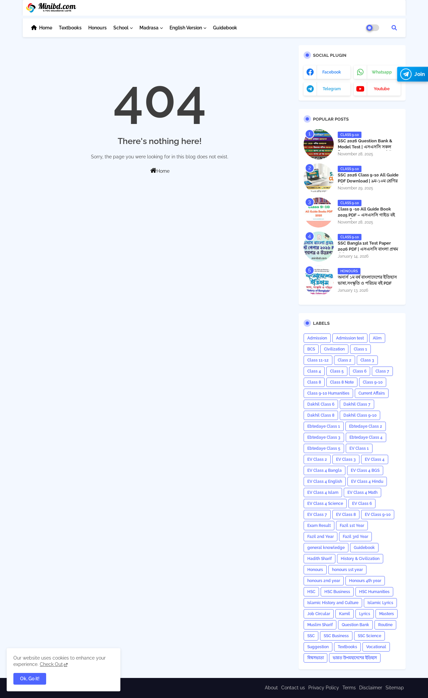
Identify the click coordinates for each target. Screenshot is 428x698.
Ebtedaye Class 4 (366, 437)
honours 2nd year (323, 580)
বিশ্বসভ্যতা (315, 658)
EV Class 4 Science (325, 503)
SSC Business (336, 636)
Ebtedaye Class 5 (323, 448)
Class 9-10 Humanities (328, 393)
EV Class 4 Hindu (367, 481)
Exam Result (319, 525)
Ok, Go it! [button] (29, 678)
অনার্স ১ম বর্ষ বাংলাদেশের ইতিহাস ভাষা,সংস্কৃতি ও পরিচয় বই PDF (367, 280)
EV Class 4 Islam (322, 492)
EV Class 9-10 (378, 514)
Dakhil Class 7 (356, 404)
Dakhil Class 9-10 (360, 415)
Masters (386, 613)
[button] (394, 27)
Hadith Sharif (319, 558)
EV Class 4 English (324, 481)
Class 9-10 (373, 382)
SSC (311, 636)
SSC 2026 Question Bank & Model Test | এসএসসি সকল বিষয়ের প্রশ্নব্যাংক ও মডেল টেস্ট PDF (365, 150)
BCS (311, 349)
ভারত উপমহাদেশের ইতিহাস (355, 658)
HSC (311, 591)
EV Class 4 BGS (365, 470)
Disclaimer (370, 687)
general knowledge (326, 547)
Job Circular (318, 613)
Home (45, 27)
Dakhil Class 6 (320, 404)
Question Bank (355, 624)
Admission (317, 338)
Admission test (350, 338)
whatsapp (382, 72)
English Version (186, 27)
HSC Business (337, 591)
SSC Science (369, 636)
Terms (349, 687)
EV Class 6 (362, 503)
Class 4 (314, 371)
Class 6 (359, 371)
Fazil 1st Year (352, 525)
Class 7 (382, 371)
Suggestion (318, 647)
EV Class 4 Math (362, 492)
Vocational (376, 647)
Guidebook (225, 27)
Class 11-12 (318, 360)
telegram (332, 89)
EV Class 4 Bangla (324, 470)
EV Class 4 (375, 459)
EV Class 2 (317, 459)
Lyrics (364, 613)
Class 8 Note (342, 382)
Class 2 (344, 360)
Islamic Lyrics (380, 602)
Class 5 (337, 371)
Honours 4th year (365, 580)
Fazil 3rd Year (355, 536)
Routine (385, 624)
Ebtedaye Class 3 (323, 437)
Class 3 (367, 360)
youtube (382, 89)
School (120, 27)
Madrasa (148, 27)
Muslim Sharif (320, 624)
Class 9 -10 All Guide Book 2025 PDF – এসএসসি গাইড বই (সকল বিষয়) (366, 215)
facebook (331, 72)
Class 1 (360, 349)
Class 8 (314, 382)
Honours (97, 27)
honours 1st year (347, 569)
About (271, 687)
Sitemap (395, 687)
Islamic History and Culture (332, 602)
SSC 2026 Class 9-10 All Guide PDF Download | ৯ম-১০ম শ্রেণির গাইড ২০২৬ (368, 180)
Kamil (344, 613)
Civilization (334, 349)
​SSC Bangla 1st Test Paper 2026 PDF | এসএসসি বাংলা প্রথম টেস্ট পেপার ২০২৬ (368, 249)
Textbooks (70, 27)
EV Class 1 (359, 448)
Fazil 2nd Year (320, 536)
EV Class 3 (346, 459)
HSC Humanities (374, 591)
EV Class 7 (317, 514)
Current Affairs (371, 393)
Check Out (51, 664)
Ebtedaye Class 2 (365, 426)
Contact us (293, 687)
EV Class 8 (346, 514)
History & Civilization (360, 558)
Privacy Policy (323, 687)
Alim (377, 338)
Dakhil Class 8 (320, 415)
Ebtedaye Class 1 (323, 426)
